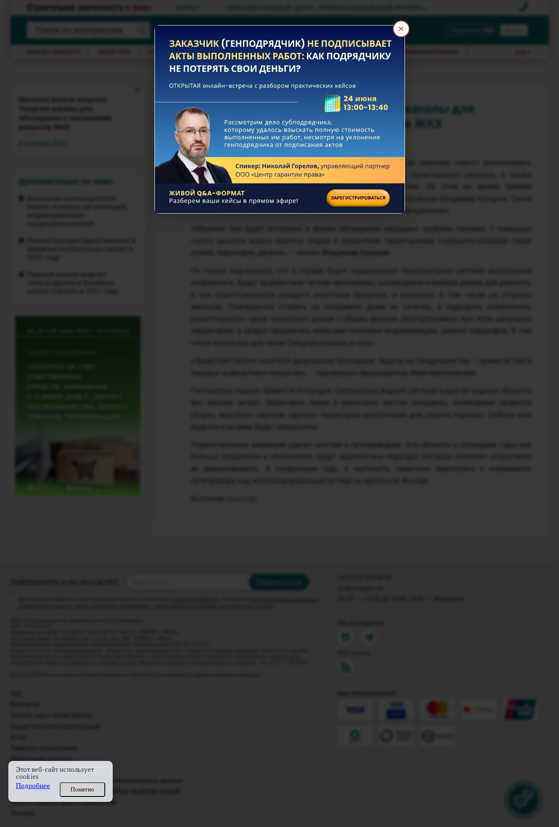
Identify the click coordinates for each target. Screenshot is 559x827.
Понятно (82, 789)
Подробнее (33, 786)
